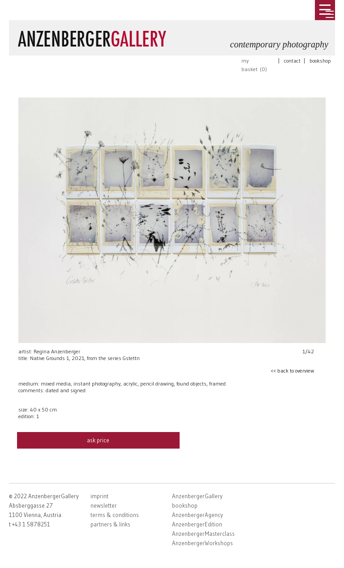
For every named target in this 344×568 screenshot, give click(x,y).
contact (292, 60)
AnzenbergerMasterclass (203, 533)
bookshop (320, 60)
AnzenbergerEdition (197, 524)
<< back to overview (292, 370)
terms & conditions (114, 514)
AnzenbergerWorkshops (202, 543)
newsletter (103, 505)
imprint (99, 496)
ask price (98, 440)
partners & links (110, 524)
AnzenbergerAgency (197, 514)
